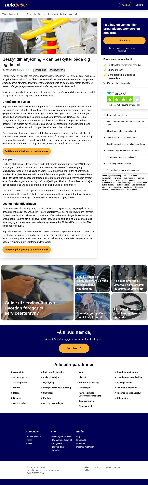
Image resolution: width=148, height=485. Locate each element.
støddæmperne (51, 83)
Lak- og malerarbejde (52, 403)
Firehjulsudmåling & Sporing (56, 388)
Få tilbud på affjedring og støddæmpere (26, 151)
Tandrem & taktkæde (126, 388)
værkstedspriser (109, 183)
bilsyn (105, 180)
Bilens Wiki (81, 443)
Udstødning (121, 398)
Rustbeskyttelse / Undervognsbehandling (88, 394)
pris (104, 187)
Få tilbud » (124, 40)
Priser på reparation (85, 447)
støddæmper (56, 70)
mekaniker (106, 178)
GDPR (117, 467)
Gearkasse (47, 393)
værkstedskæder (118, 190)
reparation (133, 176)
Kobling (46, 398)
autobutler (133, 180)
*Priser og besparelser (61, 436)
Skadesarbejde (84, 406)
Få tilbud (125, 5)
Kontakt (29, 443)
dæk (112, 180)
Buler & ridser (19, 403)
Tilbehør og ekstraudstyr (128, 393)
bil (125, 176)
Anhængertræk (19, 382)
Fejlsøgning (48, 382)
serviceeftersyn (49, 212)
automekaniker (108, 185)
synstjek (117, 187)
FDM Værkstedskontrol (61, 440)
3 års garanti (56, 443)
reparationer (132, 190)
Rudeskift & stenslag (87, 382)
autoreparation (123, 185)
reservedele (121, 180)
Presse (29, 440)
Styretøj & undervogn (126, 372)
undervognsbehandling (112, 176)
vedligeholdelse (138, 185)
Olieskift (81, 377)
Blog (78, 436)
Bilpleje (16, 393)
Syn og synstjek (124, 382)
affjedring (40, 70)
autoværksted (130, 178)
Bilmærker (55, 450)
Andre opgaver (19, 377)
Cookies (107, 467)
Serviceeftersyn (85, 401)
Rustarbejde (83, 388)
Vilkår (97, 467)
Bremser (16, 398)
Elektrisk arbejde (50, 377)
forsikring (128, 187)
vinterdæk (138, 187)
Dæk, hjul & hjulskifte (52, 372)
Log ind (140, 5)
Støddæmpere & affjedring (129, 377)
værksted (117, 178)
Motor (80, 372)
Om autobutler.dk (33, 436)
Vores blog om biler (11, 14)
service (141, 178)
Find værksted (57, 447)
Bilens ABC (81, 440)
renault (105, 190)
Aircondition (18, 372)
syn (110, 187)
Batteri (15, 388)
